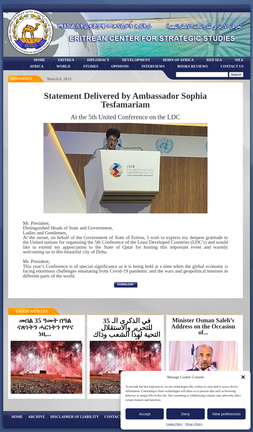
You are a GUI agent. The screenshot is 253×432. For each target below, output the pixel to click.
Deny (185, 414)
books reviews (192, 66)
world (63, 66)
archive (36, 417)
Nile (239, 60)
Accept (144, 414)
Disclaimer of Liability (74, 417)
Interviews (153, 66)
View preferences (226, 414)
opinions (120, 66)
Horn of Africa (178, 60)
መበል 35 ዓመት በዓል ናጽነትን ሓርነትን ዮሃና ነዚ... (45, 327)
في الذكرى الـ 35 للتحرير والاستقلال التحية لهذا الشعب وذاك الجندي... (126, 331)
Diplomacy (98, 60)
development (136, 60)
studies (90, 66)
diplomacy (21, 79)
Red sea (214, 60)
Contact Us (232, 66)
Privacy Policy (194, 424)
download (125, 284)
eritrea (66, 60)
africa (36, 66)
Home (39, 60)
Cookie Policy (174, 424)
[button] (243, 377)
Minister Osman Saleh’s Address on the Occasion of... (203, 326)
